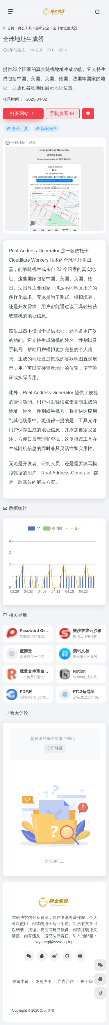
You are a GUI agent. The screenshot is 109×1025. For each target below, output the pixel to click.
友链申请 (20, 981)
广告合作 (66, 981)
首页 (10, 28)
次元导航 (47, 1010)
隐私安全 (42, 28)
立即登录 (55, 748)
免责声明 (43, 981)
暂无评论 (19, 712)
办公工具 (25, 28)
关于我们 (88, 981)
